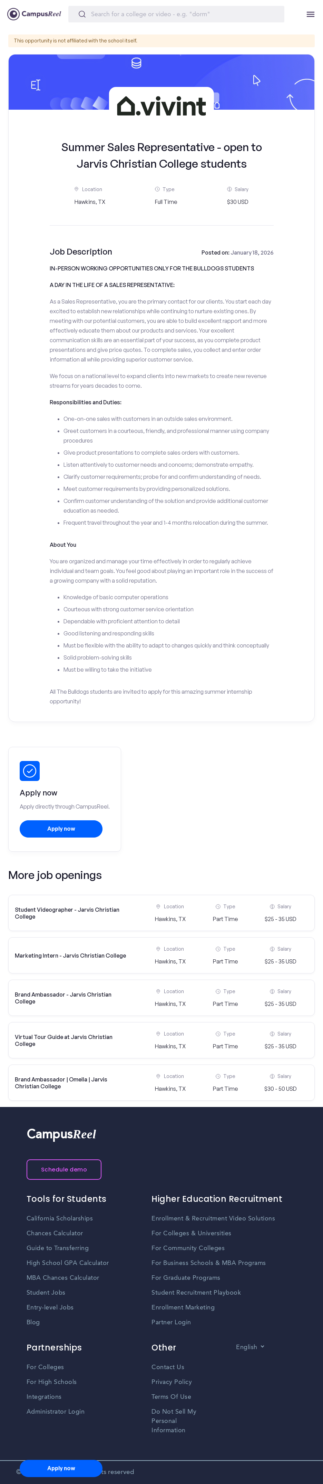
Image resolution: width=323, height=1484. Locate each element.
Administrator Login (56, 1412)
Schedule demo (64, 1170)
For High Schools (52, 1382)
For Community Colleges (188, 1248)
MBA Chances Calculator (63, 1278)
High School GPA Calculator (68, 1263)
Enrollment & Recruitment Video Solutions (213, 1219)
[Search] (176, 14)
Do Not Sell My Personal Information (173, 1421)
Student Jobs (46, 1293)
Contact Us (167, 1367)
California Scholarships (60, 1219)
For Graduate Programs (186, 1278)
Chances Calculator (55, 1233)
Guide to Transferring (58, 1248)
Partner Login (171, 1322)
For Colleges (45, 1367)
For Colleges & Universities (191, 1233)
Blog (33, 1322)
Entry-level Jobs (50, 1308)
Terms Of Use (171, 1397)
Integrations (44, 1397)
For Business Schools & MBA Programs (208, 1263)
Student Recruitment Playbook (196, 1293)
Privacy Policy (171, 1382)
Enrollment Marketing (183, 1308)
